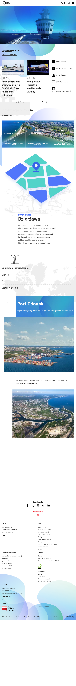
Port (4, 281)
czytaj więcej (19, 102)
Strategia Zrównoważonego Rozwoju (12, 592)
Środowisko (5, 594)
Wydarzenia (10, 51)
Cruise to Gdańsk (43, 582)
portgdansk (61, 61)
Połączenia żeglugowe (44, 565)
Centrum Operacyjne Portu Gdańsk (47, 580)
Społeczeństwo (6, 597)
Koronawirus (38, 547)
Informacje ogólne (7, 563)
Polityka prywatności (44, 615)
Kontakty (5, 620)
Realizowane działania (8, 601)
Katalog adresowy (7, 626)
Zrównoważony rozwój (9, 588)
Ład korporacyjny (7, 599)
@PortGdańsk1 (62, 81)
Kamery (40, 585)
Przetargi (5, 639)
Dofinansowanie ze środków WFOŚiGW (49, 597)
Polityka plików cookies (44, 617)
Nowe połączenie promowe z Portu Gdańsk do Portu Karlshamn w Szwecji (11, 88)
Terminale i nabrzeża (44, 570)
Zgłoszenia (41, 610)
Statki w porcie (10, 287)
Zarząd (40, 592)
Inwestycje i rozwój (43, 568)
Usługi (4, 571)
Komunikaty (41, 607)
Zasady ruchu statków (44, 577)
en (65, 3)
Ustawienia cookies (43, 642)
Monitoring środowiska (44, 575)
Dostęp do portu (42, 573)
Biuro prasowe (6, 632)
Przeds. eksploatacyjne (8, 624)
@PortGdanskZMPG (64, 68)
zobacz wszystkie (9, 54)
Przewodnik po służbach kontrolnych (12, 629)
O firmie (40, 588)
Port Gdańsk (24, 214)
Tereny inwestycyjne (7, 568)
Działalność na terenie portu (9, 565)
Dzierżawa (29, 219)
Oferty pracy (41, 612)
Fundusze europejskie (44, 594)
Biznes (5, 274)
